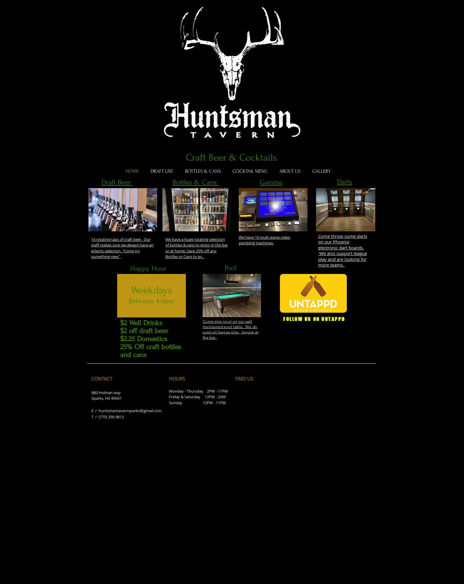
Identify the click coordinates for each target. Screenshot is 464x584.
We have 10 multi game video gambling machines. (264, 240)
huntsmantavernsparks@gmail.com (130, 410)
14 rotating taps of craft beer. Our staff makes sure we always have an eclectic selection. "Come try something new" (122, 248)
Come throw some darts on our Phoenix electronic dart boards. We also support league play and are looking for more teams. (342, 250)
